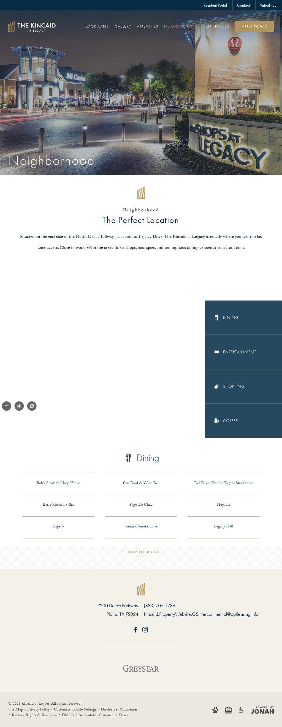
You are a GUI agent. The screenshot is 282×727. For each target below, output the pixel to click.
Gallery (123, 26)
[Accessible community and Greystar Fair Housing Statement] (241, 710)
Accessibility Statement (96, 715)
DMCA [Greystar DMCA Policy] (68, 715)
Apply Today (254, 26)
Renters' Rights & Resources (34, 715)
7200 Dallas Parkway (117, 605)
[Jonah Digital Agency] (262, 710)
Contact (243, 5)
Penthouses (216, 26)
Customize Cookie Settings (75, 710)
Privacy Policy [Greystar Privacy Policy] (38, 710)
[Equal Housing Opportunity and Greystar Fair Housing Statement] (228, 710)
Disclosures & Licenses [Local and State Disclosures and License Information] (119, 710)
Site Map (15, 710)
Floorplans (96, 26)
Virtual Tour (269, 5)
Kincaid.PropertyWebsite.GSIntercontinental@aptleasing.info (201, 614)
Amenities (147, 26)
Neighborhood (181, 26)
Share (123, 715)
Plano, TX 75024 (122, 614)
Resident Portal (215, 5)
